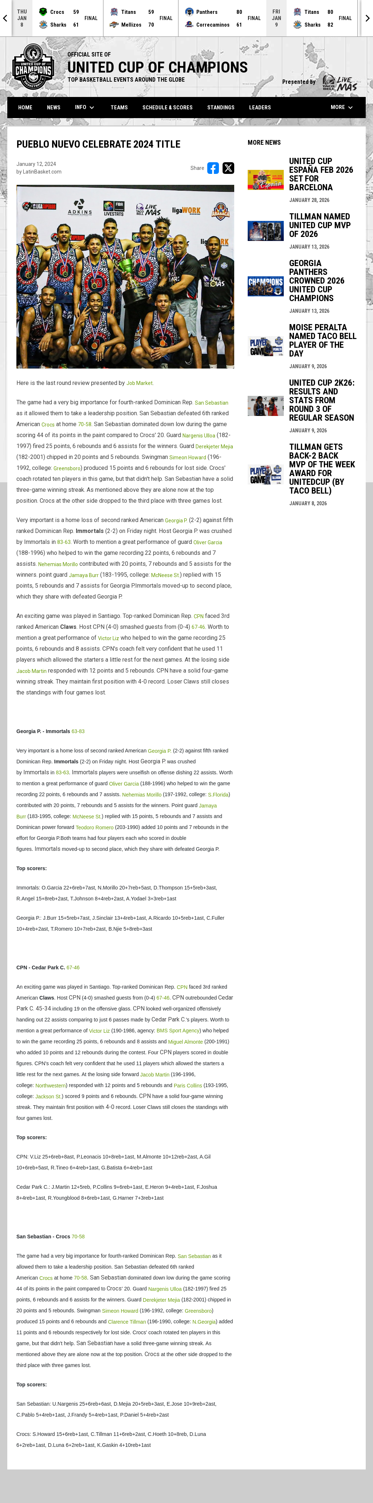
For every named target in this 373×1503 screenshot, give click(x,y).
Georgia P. (176, 520)
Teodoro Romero (95, 827)
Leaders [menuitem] (260, 107)
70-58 (84, 424)
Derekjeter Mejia (214, 446)
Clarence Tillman (127, 1322)
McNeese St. (165, 575)
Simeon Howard (187, 457)
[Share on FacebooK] (213, 168)
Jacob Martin (31, 671)
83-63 (64, 542)
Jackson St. (48, 1096)
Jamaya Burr (84, 575)
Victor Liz (108, 638)
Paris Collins (188, 1086)
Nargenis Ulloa (198, 436)
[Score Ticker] (186, 18)
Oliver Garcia (207, 542)
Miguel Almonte (185, 1042)
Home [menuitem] (25, 107)
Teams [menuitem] (119, 107)
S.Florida (218, 795)
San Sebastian (211, 403)
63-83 (78, 731)
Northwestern (50, 1086)
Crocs (48, 425)
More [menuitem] (343, 107)
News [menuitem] (53, 107)
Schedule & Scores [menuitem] (167, 107)
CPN (199, 616)
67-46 (198, 627)
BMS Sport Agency (178, 1030)
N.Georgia (204, 1322)
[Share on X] (228, 168)
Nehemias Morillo (58, 564)
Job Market (139, 383)
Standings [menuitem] (221, 107)
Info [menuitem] (85, 107)
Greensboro (67, 468)
